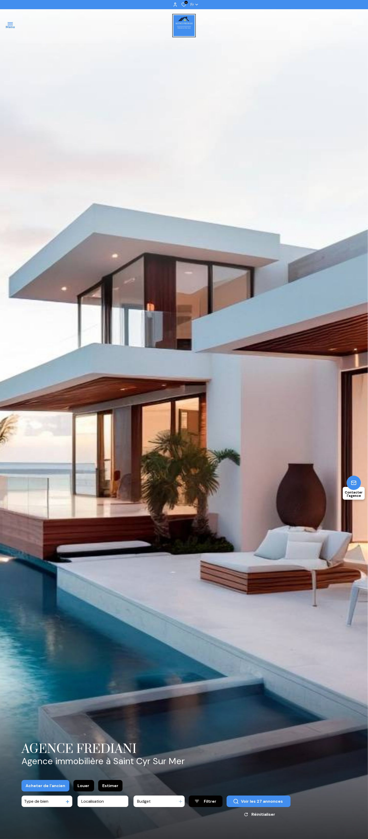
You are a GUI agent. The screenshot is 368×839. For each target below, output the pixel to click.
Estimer (110, 786)
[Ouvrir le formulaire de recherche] (205, 802)
